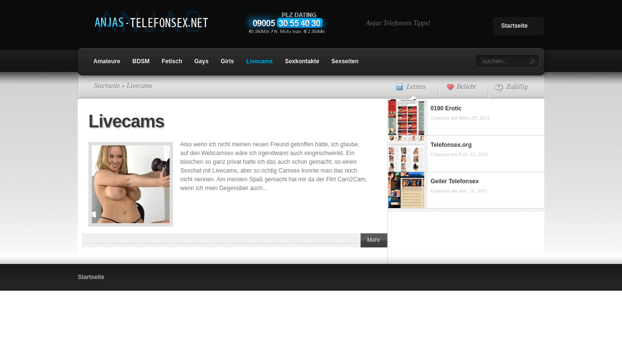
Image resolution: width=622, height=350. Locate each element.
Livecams (259, 61)
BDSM (140, 61)
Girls (227, 61)
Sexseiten (345, 61)
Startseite (514, 25)
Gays (201, 61)
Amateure (106, 61)
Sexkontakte (302, 61)
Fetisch (172, 61)
